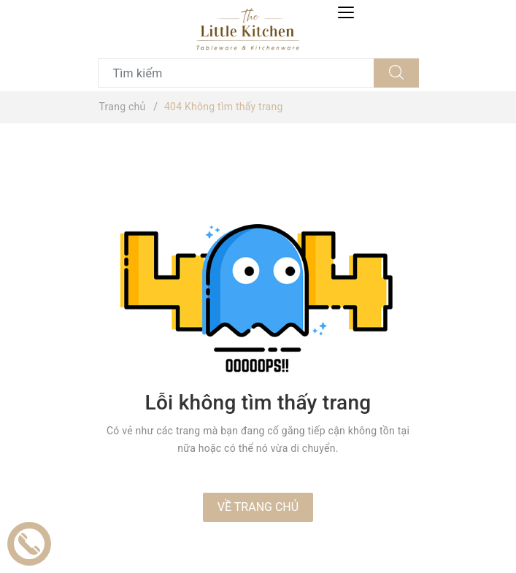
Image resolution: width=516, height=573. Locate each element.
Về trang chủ (258, 507)
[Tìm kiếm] (396, 73)
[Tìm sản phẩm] (236, 73)
